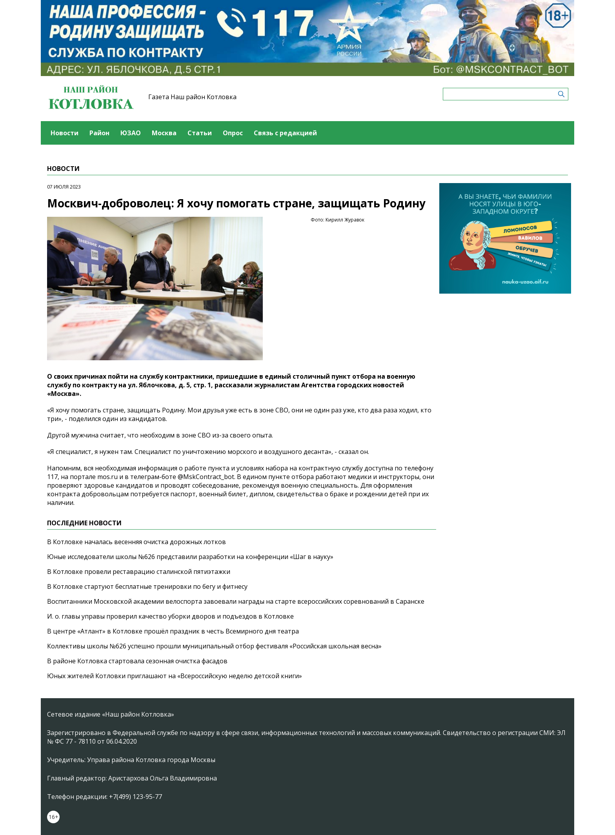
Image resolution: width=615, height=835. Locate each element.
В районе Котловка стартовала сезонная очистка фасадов (137, 661)
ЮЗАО (130, 133)
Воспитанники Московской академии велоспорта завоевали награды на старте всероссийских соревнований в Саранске (235, 601)
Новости (64, 133)
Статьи (199, 133)
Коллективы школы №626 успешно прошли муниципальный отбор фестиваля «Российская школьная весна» (214, 646)
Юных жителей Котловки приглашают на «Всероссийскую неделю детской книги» (174, 676)
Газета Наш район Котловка (192, 97)
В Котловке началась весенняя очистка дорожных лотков (136, 541)
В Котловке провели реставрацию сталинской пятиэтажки (138, 571)
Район (99, 133)
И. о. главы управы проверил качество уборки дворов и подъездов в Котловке (170, 616)
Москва (164, 133)
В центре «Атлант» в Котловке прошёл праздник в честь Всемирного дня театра (173, 631)
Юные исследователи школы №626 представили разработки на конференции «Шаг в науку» (190, 556)
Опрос (233, 133)
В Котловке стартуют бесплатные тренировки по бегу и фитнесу (147, 586)
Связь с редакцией (285, 133)
